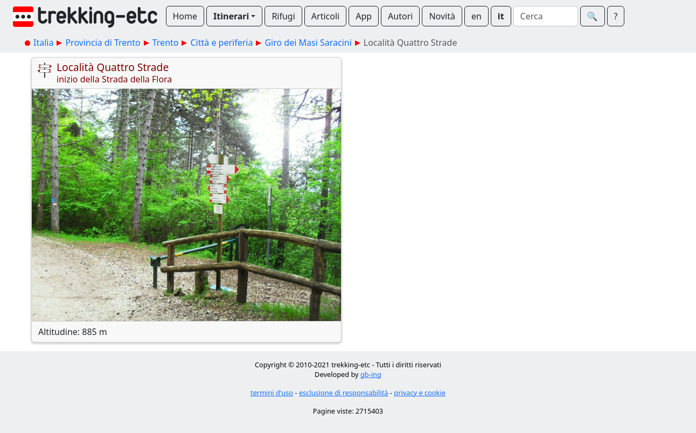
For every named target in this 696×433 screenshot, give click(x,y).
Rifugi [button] (283, 16)
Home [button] (185, 16)
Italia (43, 42)
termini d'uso (271, 392)
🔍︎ (592, 16)
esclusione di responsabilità (343, 392)
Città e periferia (221, 42)
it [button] (501, 16)
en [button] (476, 16)
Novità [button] (442, 16)
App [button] (364, 16)
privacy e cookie (420, 392)
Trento (165, 42)
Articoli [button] (325, 16)
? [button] (616, 16)
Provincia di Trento (102, 42)
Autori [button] (400, 16)
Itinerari (231, 16)
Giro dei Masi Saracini (308, 42)
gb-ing (370, 374)
